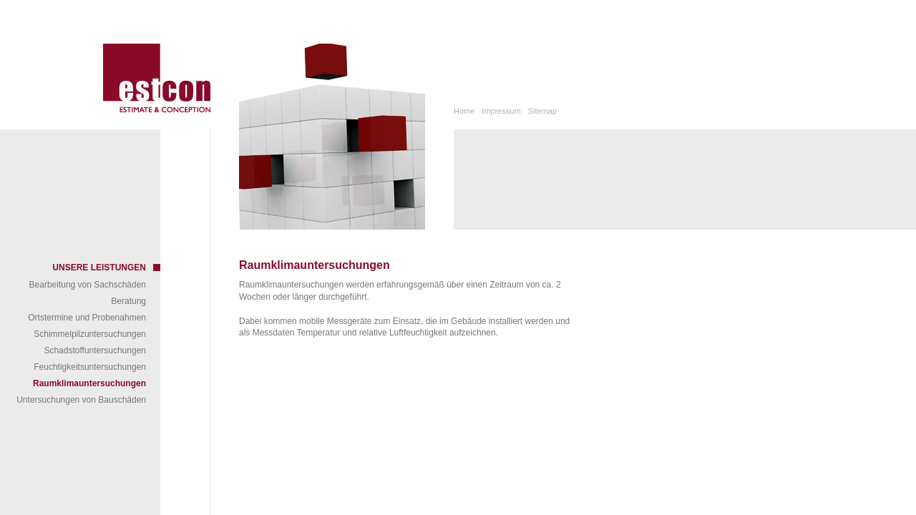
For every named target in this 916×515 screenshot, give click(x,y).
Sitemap (542, 111)
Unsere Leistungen (99, 268)
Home (464, 111)
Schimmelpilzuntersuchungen (90, 334)
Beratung (128, 301)
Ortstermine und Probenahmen (87, 318)
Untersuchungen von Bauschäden (81, 400)
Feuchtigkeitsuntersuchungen (90, 367)
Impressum (501, 111)
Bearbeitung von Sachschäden (87, 285)
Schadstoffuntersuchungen (95, 350)
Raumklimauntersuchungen (89, 383)
